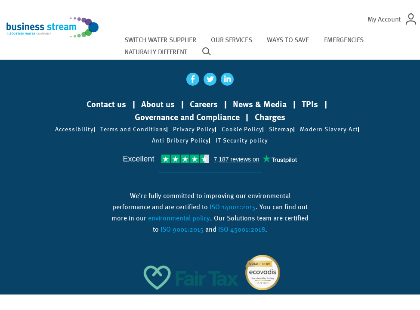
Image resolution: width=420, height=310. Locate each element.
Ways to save (288, 40)
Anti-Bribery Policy (180, 140)
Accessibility (74, 129)
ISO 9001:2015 (182, 229)
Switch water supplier (160, 40)
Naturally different (155, 52)
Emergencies (344, 40)
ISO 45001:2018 (241, 229)
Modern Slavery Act (329, 129)
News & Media (260, 104)
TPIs (310, 104)
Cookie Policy (242, 129)
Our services (231, 40)
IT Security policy (242, 140)
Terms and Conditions (133, 129)
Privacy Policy (194, 129)
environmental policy (179, 218)
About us (158, 104)
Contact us (106, 104)
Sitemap (281, 129)
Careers (204, 104)
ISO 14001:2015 (233, 207)
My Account (384, 19)
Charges (270, 117)
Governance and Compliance (187, 117)
